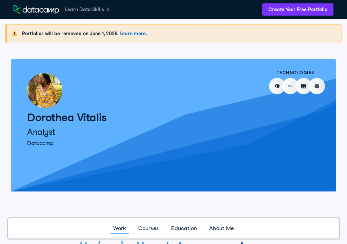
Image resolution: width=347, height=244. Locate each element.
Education (184, 228)
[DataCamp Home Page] (36, 9)
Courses (148, 228)
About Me (221, 228)
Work (119, 228)
